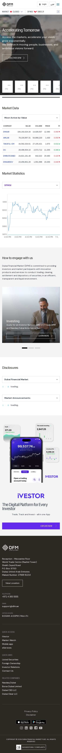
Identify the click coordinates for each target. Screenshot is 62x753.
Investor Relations (11, 667)
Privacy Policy (31, 711)
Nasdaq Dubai (9, 682)
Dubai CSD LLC (9, 690)
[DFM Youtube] (40, 728)
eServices (7, 647)
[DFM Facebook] (35, 728)
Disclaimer (31, 714)
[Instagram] (21, 728)
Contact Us (7, 670)
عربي (52, 4)
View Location (12, 583)
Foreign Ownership (11, 663)
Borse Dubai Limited (12, 686)
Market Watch (9, 640)
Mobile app (7, 644)
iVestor (5, 636)
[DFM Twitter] (31, 728)
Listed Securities (10, 659)
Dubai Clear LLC (9, 693)
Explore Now (46, 526)
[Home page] (7, 4)
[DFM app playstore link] (39, 722)
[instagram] (26, 728)
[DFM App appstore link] (23, 722)
